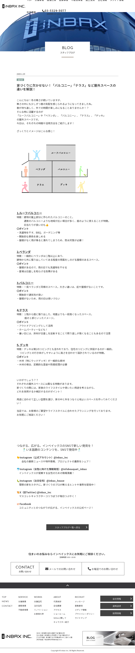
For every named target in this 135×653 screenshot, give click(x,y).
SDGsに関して (60, 617)
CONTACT (7, 606)
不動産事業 (23, 609)
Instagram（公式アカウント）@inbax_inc (44, 457)
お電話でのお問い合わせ (103, 569)
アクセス (57, 609)
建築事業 (22, 605)
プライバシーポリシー (84, 613)
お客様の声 (39, 613)
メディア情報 (80, 609)
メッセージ (80, 601)
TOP (4, 597)
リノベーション (41, 609)
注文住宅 (38, 605)
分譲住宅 (38, 601)
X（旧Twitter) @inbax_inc (35, 492)
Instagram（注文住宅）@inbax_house (42, 480)
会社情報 (117, 598)
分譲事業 (22, 601)
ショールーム (59, 613)
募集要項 (79, 605)
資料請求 (117, 605)
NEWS (5, 601)
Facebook (25, 504)
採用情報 (31, 12)
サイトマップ (81, 617)
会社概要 (57, 605)
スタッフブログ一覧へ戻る (67, 527)
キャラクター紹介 (61, 622)
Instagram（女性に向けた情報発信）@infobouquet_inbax (53, 469)
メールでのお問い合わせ (60, 569)
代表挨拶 (57, 601)
